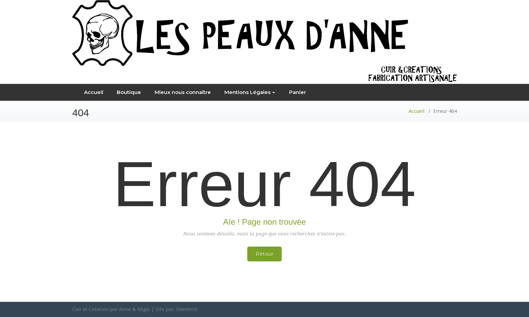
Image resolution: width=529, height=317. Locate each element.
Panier (297, 92)
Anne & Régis (134, 309)
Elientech (186, 309)
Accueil (93, 92)
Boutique (129, 92)
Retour (264, 254)
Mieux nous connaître (183, 92)
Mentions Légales (249, 92)
